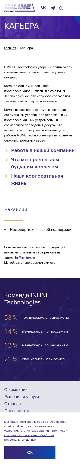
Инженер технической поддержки (40, 229)
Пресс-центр (16, 410)
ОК (30, 452)
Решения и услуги (21, 396)
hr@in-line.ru (25, 257)
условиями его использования (26, 431)
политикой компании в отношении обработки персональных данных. (35, 435)
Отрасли (12, 403)
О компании (16, 389)
